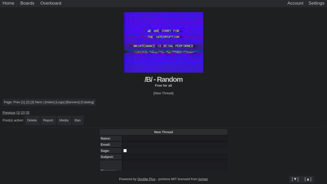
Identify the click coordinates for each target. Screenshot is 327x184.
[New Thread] (163, 93)
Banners (72, 102)
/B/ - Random (164, 79)
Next (38, 102)
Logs (60, 102)
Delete (32, 120)
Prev (17, 102)
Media (64, 120)
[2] (27, 102)
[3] (32, 102)
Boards (27, 3)
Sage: (106, 151)
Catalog (87, 102)
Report (48, 120)
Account (295, 3)
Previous (9, 112)
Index (49, 102)
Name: (107, 138)
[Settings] (316, 3)
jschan (203, 179)
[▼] (295, 178)
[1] (23, 102)
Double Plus (146, 179)
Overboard (50, 3)
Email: (106, 144)
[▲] (308, 178)
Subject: (108, 157)
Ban (78, 120)
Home (8, 3)
